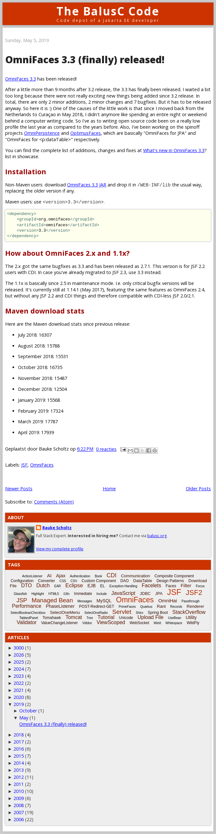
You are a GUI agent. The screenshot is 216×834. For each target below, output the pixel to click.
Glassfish (20, 594)
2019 (18, 704)
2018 (18, 735)
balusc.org (157, 535)
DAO (124, 581)
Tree (90, 618)
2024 (18, 669)
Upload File (151, 617)
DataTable (142, 580)
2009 (18, 798)
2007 (18, 812)
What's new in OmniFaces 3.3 (173, 150)
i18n (67, 594)
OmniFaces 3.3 (20, 79)
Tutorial (106, 617)
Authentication (80, 576)
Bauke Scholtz (57, 527)
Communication (135, 575)
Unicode (126, 617)
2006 (18, 819)
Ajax (60, 575)
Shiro (139, 613)
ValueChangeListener (59, 623)
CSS (62, 581)
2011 (18, 784)
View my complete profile (59, 549)
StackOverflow (188, 612)
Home (109, 489)
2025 (18, 662)
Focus (200, 586)
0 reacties (106, 449)
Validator (27, 622)
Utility (191, 617)
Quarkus (146, 606)
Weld (157, 623)
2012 (18, 777)
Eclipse (74, 585)
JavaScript (123, 593)
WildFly (193, 623)
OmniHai (167, 600)
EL (102, 586)
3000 (18, 648)
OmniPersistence (42, 133)
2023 (18, 676)
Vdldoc (87, 623)
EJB (91, 585)
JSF (24, 465)
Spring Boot (158, 612)
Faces (171, 586)
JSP (21, 600)
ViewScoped (111, 622)
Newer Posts (18, 489)
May (23, 718)
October (28, 711)
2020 (18, 697)
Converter (46, 581)
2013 (18, 770)
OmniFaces (42, 465)
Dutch (43, 585)
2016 (18, 749)
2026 (18, 655)
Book (98, 576)
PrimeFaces (127, 606)
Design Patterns (170, 581)
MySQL (104, 600)
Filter (186, 585)
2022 (18, 683)
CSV (74, 581)
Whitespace (173, 623)
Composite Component (174, 576)
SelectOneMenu (65, 612)
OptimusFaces (85, 133)
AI (49, 575)
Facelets (151, 585)
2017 (18, 742)
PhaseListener (60, 606)
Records (176, 606)
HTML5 (53, 594)
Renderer (195, 606)
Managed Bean (52, 600)
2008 (18, 805)
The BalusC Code (108, 11)
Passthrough (190, 601)
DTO (26, 585)
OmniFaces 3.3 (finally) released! (85, 59)
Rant (161, 606)
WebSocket (139, 623)
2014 (18, 763)
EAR (57, 586)
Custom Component (99, 581)
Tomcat (73, 617)
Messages (84, 601)
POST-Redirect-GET (96, 606)
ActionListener (32, 576)
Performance (26, 606)
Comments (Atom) (54, 502)
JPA (158, 593)
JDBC (145, 593)
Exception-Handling (123, 586)
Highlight (37, 594)
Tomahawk (52, 617)
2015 (18, 756)
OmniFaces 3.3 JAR (86, 185)
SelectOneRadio (96, 613)
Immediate (83, 593)
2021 (18, 690)
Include (102, 594)
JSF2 (194, 593)
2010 (18, 791)
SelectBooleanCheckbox (28, 613)
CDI (112, 575)
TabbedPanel (28, 618)
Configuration (22, 581)
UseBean (174, 618)
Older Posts (198, 489)
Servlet (121, 611)
